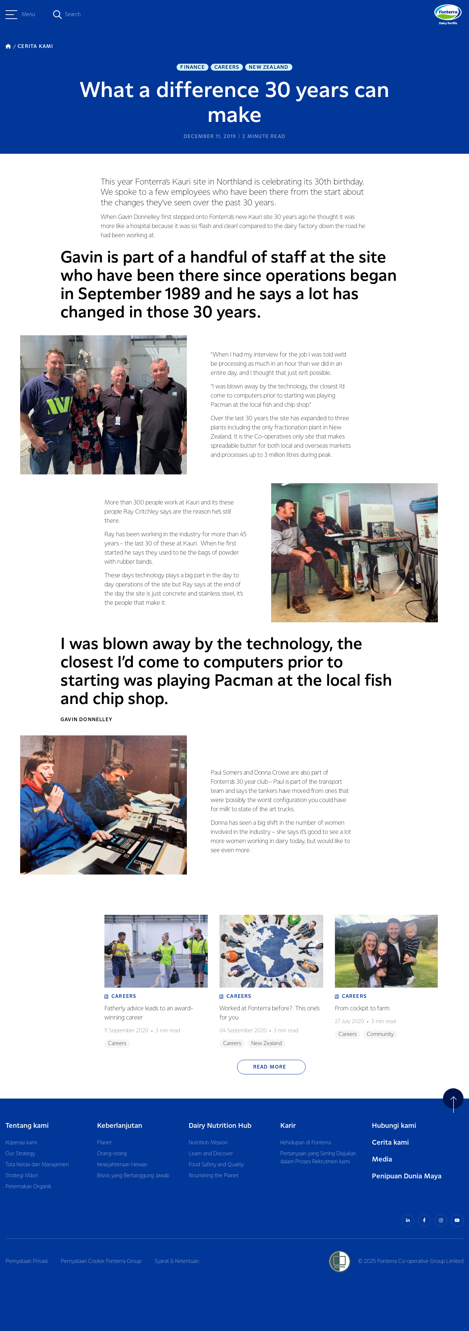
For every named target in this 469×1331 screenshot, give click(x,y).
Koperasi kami (21, 1142)
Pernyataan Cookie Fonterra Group (101, 1261)
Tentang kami (27, 1125)
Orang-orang (112, 1153)
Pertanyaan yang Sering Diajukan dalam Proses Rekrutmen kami (318, 1157)
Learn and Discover (211, 1153)
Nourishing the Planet (214, 1175)
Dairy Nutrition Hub (220, 1125)
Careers (226, 67)
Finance (192, 67)
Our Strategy (20, 1153)
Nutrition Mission (208, 1142)
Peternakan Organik (28, 1186)
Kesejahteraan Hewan (122, 1164)
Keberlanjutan (119, 1125)
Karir (288, 1125)
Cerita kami (390, 1142)
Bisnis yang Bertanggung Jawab (133, 1175)
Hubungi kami (394, 1125)
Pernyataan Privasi (26, 1261)
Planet (104, 1142)
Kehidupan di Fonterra (305, 1142)
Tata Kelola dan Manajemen (37, 1164)
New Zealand (268, 67)
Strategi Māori (21, 1175)
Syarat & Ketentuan (177, 1261)
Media (382, 1159)
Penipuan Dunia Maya (407, 1176)
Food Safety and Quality (216, 1164)
